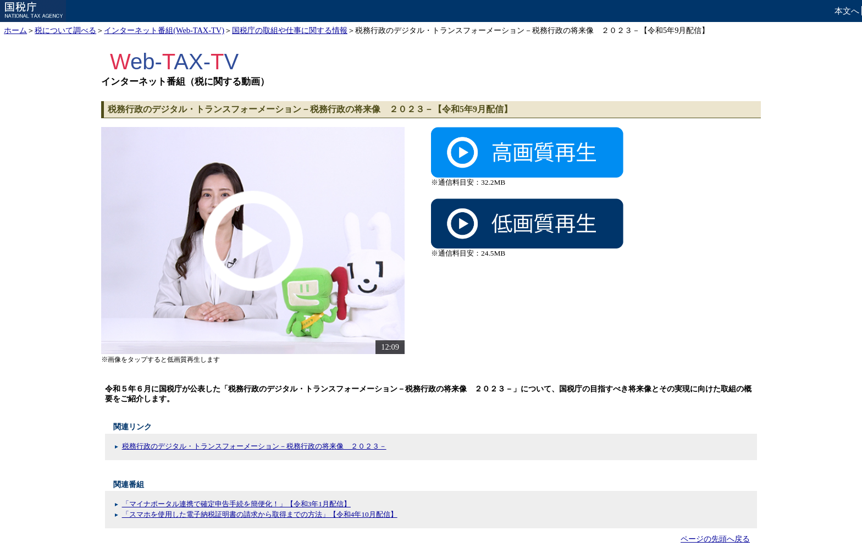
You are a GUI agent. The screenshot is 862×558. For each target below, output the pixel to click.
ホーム (15, 30)
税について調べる (65, 30)
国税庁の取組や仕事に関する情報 (289, 30)
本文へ (847, 10)
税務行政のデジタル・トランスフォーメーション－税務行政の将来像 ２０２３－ (254, 446)
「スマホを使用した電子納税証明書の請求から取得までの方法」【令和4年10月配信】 (259, 514)
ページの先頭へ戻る (715, 538)
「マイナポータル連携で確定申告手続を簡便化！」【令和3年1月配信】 (236, 504)
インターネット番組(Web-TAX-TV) (164, 30)
